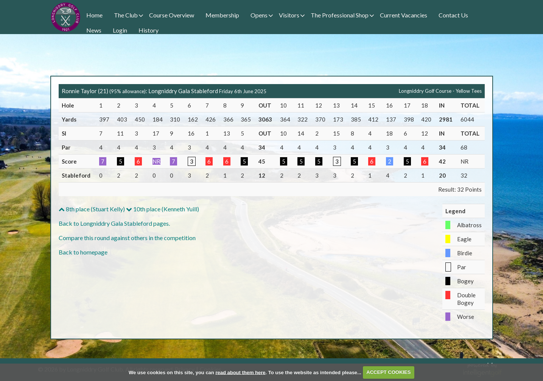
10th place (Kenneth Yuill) (162, 208)
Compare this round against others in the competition (127, 237)
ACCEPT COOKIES (388, 372)
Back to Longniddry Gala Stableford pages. (114, 223)
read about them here (240, 372)
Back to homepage (83, 252)
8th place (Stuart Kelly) (92, 208)
